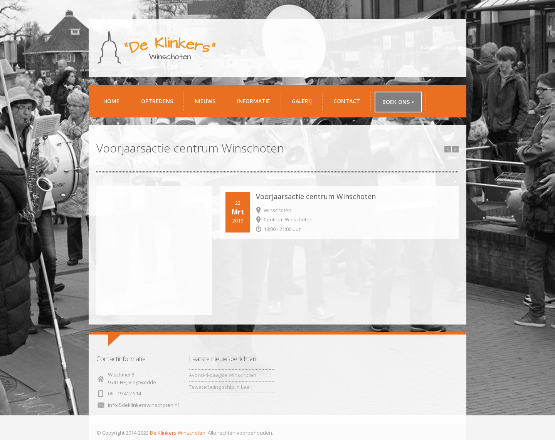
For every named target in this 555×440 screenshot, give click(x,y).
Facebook (361, 47)
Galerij (304, 104)
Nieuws (205, 101)
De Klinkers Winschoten (177, 432)
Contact (349, 104)
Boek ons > (398, 101)
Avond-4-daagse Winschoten (222, 374)
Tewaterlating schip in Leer (220, 386)
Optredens (157, 101)
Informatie (256, 104)
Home (111, 101)
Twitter (382, 47)
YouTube (403, 47)
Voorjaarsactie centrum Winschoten (316, 196)
